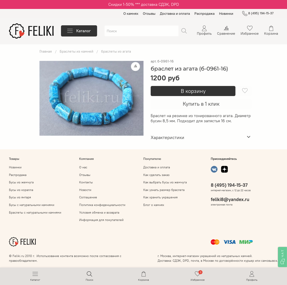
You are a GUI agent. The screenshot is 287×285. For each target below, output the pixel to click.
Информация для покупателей (101, 220)
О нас (83, 167)
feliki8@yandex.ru (230, 199)
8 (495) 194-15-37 (258, 13)
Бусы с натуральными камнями (31, 205)
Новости (85, 190)
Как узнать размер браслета (164, 190)
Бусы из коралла (21, 190)
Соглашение (88, 197)
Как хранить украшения (160, 197)
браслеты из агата (116, 51)
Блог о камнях (153, 205)
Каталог (79, 31)
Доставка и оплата (175, 13)
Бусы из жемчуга (21, 182)
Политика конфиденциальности (102, 205)
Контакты (86, 182)
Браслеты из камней (76, 51)
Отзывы (149, 13)
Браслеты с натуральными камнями (35, 212)
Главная (45, 51)
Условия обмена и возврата (99, 212)
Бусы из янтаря (20, 197)
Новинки (226, 13)
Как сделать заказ (156, 175)
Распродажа (204, 13)
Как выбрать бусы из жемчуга (165, 182)
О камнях (130, 13)
